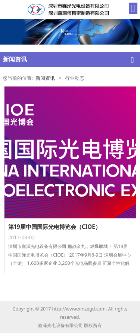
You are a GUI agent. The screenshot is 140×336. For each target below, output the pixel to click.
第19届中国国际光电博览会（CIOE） (54, 226)
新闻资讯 (45, 78)
